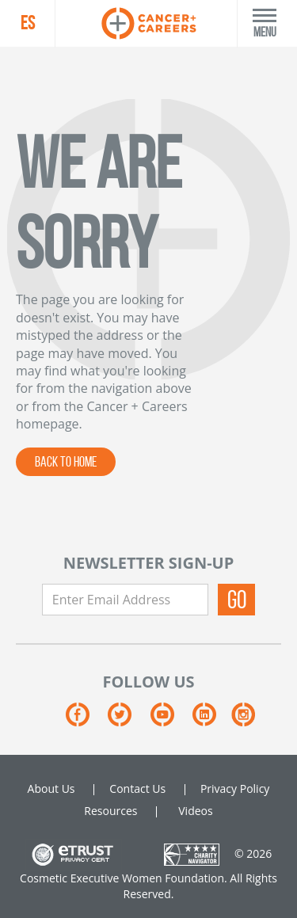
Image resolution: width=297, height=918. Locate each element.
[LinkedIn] (211, 720)
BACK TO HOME (66, 462)
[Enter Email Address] (125, 599)
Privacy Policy (234, 788)
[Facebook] (87, 720)
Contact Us (137, 788)
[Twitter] (129, 720)
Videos (195, 810)
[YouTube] (171, 720)
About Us (51, 788)
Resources (110, 810)
